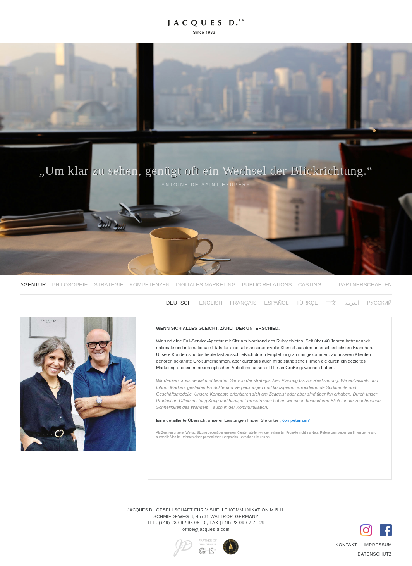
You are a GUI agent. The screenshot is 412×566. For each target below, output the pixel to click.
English (210, 303)
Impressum (378, 544)
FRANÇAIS (243, 303)
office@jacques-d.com (206, 529)
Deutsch (179, 303)
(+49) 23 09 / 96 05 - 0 (183, 522)
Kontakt (346, 544)
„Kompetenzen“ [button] (295, 420)
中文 (331, 303)
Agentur (33, 284)
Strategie (109, 284)
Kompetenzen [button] (150, 284)
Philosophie (70, 284)
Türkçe (307, 303)
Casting (309, 284)
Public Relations (267, 284)
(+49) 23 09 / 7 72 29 (242, 522)
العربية (351, 303)
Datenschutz (374, 554)
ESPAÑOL (276, 303)
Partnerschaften (365, 284)
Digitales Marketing (206, 284)
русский (379, 303)
